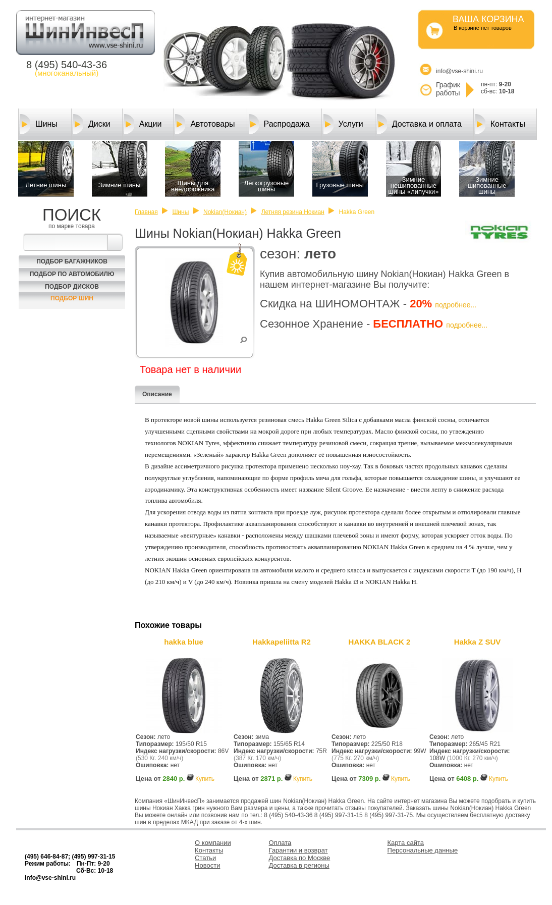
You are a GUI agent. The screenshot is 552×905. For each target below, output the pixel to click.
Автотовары (205, 124)
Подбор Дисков (72, 286)
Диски (92, 124)
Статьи (205, 858)
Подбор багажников (71, 261)
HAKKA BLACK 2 (380, 641)
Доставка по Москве (299, 858)
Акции (143, 124)
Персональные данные (423, 850)
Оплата (280, 842)
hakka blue (183, 641)
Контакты (500, 124)
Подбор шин (71, 298)
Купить (204, 778)
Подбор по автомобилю (72, 274)
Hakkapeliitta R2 (281, 641)
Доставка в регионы (299, 865)
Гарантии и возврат (298, 850)
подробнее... (455, 305)
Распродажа (279, 124)
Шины (39, 124)
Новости (207, 865)
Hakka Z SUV (477, 641)
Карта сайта (406, 842)
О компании (213, 842)
